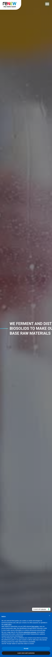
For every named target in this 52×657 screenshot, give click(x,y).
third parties (35, 626)
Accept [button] (26, 648)
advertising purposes (30, 632)
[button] (47, 4)
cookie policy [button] (7, 624)
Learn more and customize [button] (25, 653)
